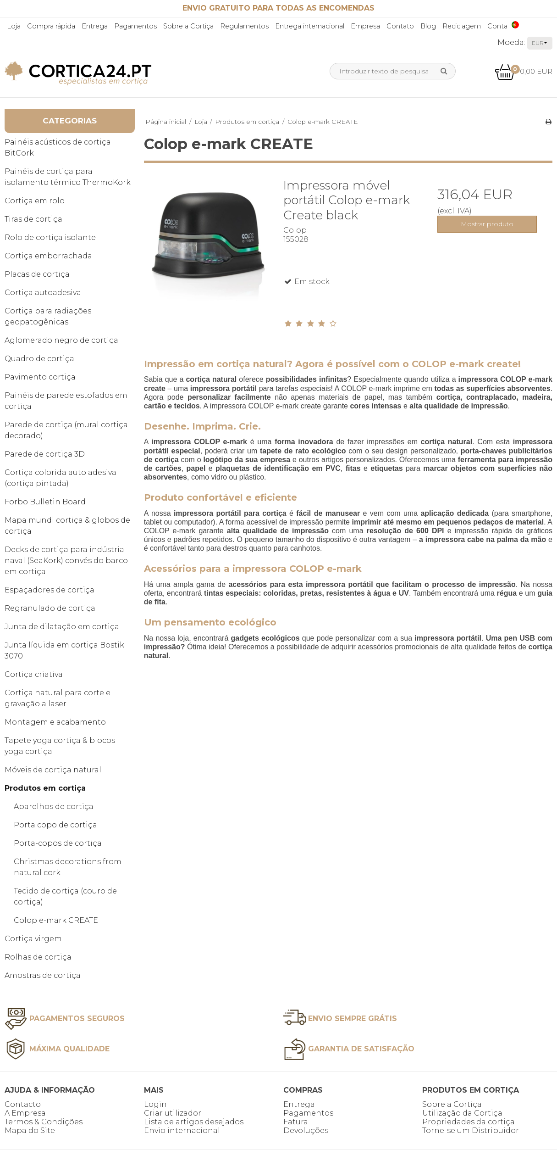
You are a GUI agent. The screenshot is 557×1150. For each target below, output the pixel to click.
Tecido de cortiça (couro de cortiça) (65, 896)
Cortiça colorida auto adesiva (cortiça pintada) (60, 478)
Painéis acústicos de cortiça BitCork (58, 147)
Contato (400, 26)
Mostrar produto (487, 224)
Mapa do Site (30, 1130)
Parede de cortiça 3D (45, 454)
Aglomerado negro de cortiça (61, 340)
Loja (14, 26)
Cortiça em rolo (35, 200)
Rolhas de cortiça (38, 957)
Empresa (365, 26)
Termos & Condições (44, 1121)
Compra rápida (51, 26)
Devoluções (305, 1130)
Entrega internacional (309, 26)
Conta (497, 26)
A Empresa (25, 1113)
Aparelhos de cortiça (54, 806)
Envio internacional (182, 1130)
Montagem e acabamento (55, 722)
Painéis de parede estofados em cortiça (66, 401)
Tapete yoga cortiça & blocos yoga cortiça (60, 746)
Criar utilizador (172, 1113)
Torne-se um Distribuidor (470, 1130)
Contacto (23, 1104)
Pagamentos (135, 26)
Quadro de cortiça (39, 358)
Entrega (95, 26)
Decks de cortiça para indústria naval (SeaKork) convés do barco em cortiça (66, 560)
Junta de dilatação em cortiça (62, 626)
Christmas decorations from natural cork (67, 867)
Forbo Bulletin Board (45, 501)
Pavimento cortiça (40, 377)
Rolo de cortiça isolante (50, 237)
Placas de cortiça (37, 274)
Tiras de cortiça (33, 219)
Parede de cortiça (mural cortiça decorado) (66, 430)
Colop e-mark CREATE (56, 920)
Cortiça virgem (33, 938)
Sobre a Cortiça (188, 26)
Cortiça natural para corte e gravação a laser (57, 698)
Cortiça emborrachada (48, 255)
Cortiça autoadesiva (43, 292)
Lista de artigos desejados (193, 1121)
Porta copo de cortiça (55, 825)
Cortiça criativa (34, 674)
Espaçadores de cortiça (49, 590)
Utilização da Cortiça (462, 1113)
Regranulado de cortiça (50, 608)
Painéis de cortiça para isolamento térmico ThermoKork (68, 177)
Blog (428, 26)
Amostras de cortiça (43, 975)
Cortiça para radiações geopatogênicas (48, 316)
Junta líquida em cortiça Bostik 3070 (64, 650)
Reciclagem (461, 26)
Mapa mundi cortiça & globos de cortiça (67, 526)
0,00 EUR (523, 71)
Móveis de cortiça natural (53, 769)
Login (155, 1104)
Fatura (295, 1121)
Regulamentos (244, 26)
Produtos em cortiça (45, 788)
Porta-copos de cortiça (58, 843)
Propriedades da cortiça (468, 1121)
